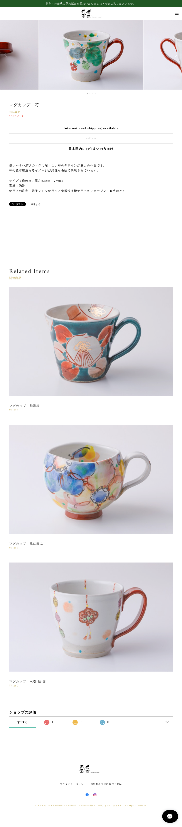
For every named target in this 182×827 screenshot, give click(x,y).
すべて (22, 722)
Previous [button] (6, 55)
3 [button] (92, 93)
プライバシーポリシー (73, 784)
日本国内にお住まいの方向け (91, 148)
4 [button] (95, 93)
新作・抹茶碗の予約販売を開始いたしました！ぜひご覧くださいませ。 (91, 3)
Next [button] (175, 55)
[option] (91, 55)
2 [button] (89, 93)
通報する (36, 204)
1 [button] (87, 93)
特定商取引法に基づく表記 (106, 784)
